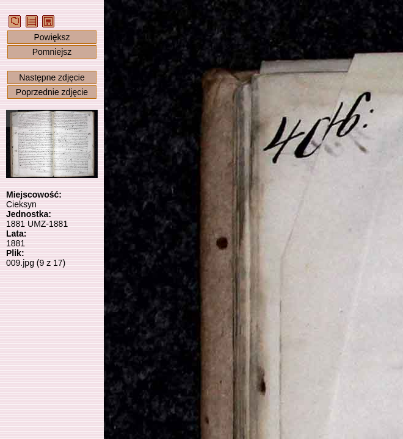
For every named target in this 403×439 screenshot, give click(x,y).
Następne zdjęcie (51, 77)
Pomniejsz (52, 52)
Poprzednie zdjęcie (52, 92)
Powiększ (52, 37)
